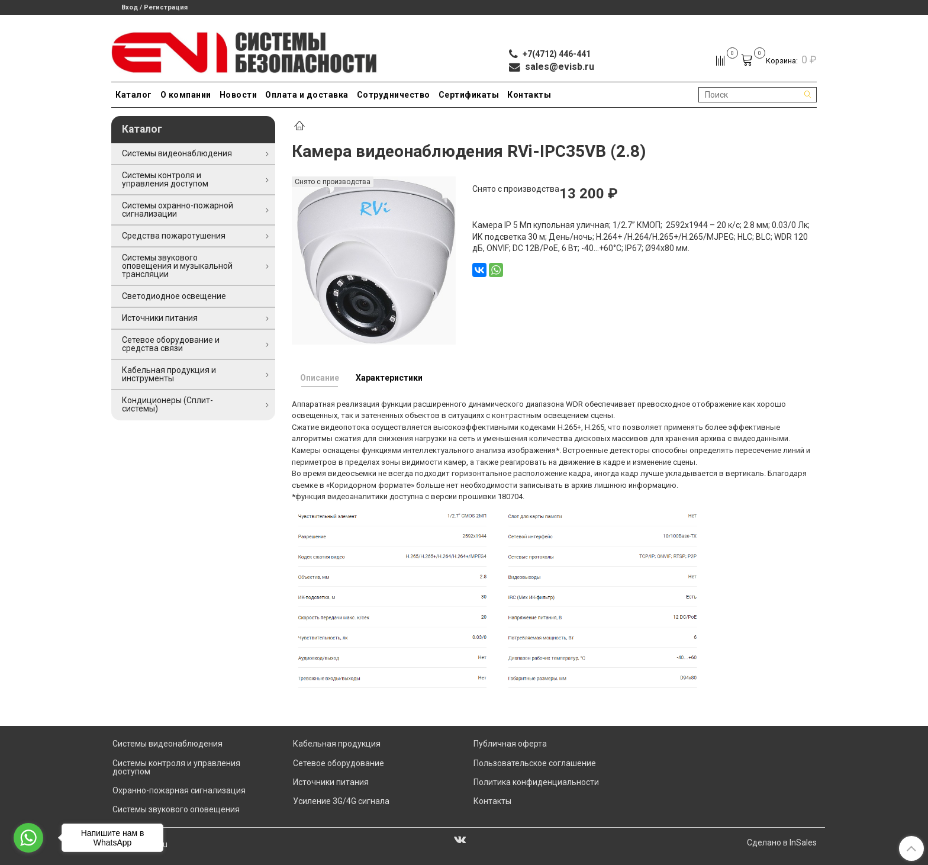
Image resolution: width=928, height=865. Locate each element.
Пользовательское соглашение (534, 763)
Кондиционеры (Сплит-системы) (167, 404)
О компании (185, 94)
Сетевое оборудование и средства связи (171, 344)
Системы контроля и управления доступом (165, 179)
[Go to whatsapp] (28, 838)
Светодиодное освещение (174, 296)
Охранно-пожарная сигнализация (179, 790)
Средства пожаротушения (173, 235)
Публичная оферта (510, 743)
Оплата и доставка (307, 94)
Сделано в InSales (782, 842)
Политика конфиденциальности (536, 782)
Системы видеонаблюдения (177, 153)
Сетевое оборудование (338, 763)
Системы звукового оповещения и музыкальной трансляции (177, 266)
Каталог (133, 94)
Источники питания (160, 318)
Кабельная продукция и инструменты (169, 374)
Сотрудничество (393, 94)
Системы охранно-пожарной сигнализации (177, 209)
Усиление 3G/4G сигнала (341, 801)
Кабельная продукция (337, 743)
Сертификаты (469, 94)
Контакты (529, 94)
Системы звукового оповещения (176, 809)
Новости (238, 94)
